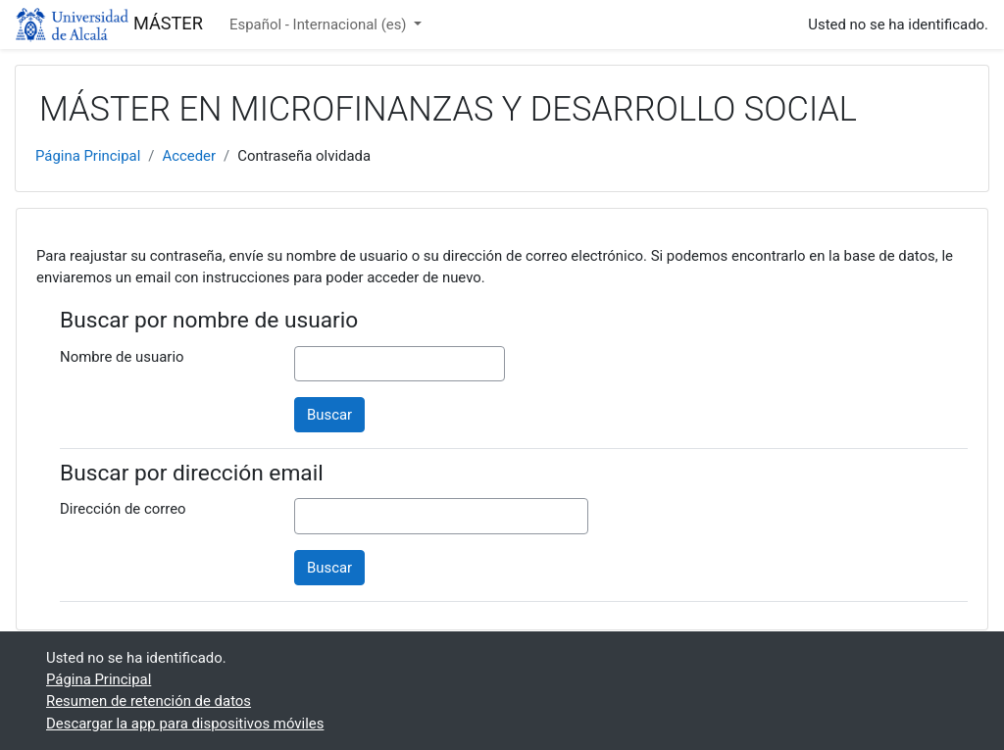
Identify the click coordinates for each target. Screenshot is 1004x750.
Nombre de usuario (122, 357)
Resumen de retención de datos (148, 701)
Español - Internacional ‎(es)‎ (319, 24)
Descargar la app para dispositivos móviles (185, 723)
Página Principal (87, 156)
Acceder (189, 156)
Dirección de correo (123, 509)
